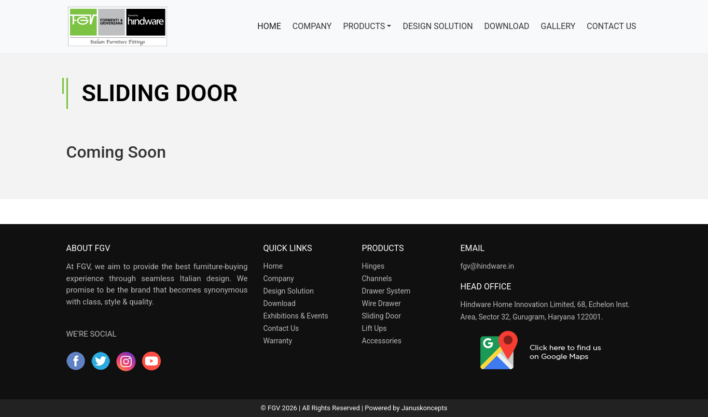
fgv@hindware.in (488, 266)
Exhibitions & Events (295, 316)
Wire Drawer (381, 303)
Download (279, 303)
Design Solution (288, 291)
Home (273, 266)
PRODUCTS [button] (364, 26)
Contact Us (281, 328)
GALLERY (558, 26)
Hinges (373, 266)
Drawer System (386, 291)
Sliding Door (381, 316)
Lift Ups (374, 328)
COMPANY (312, 26)
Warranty (278, 341)
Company (278, 278)
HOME (271, 25)
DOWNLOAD (507, 26)
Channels (377, 278)
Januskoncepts (424, 408)
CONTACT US (611, 26)
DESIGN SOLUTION (437, 26)
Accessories (381, 341)
